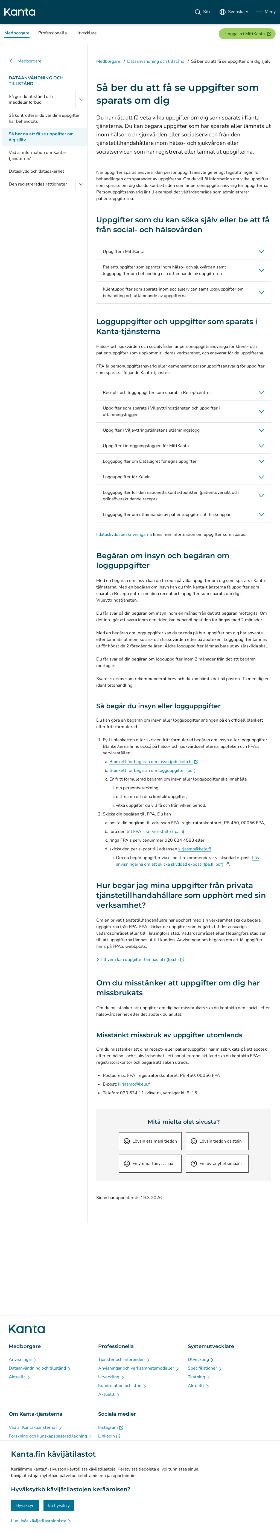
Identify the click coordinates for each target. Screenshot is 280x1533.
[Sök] (202, 12)
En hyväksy (59, 1505)
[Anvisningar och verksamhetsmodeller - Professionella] (139, 1368)
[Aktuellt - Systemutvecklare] (199, 1386)
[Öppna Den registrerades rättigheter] (81, 184)
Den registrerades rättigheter (38, 184)
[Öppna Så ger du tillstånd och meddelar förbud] (81, 100)
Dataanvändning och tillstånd (36, 81)
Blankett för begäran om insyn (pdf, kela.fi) (153, 762)
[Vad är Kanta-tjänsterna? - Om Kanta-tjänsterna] (36, 1427)
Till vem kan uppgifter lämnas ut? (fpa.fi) (142, 959)
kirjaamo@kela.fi (194, 849)
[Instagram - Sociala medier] (110, 1427)
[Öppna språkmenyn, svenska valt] (234, 12)
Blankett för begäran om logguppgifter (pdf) (152, 770)
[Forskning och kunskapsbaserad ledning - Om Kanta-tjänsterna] (50, 1436)
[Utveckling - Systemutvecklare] (201, 1359)
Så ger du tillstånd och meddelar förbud (31, 100)
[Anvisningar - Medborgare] (23, 1359)
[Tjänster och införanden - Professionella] (124, 1359)
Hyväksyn (25, 1505)
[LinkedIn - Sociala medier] (109, 1436)
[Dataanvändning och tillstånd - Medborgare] (40, 1368)
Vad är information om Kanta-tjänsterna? (37, 156)
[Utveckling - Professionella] (111, 1377)
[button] (183, 251)
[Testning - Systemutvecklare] (199, 1377)
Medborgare (25, 61)
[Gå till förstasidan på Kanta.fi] (27, 1329)
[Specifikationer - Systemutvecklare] (205, 1368)
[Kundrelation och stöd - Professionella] (122, 1386)
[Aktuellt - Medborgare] (20, 1377)
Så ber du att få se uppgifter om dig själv (41, 137)
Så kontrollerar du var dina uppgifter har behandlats (44, 118)
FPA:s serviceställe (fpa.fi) (158, 832)
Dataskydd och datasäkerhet (36, 171)
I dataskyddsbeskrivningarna (124, 534)
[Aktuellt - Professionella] (109, 1394)
